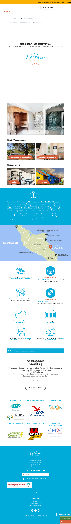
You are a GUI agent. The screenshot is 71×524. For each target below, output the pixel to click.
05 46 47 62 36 (35, 464)
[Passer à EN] (60, 7)
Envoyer (35, 492)
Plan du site (35, 507)
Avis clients (35, 502)
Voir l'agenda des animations (22, 351)
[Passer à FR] (57, 7)
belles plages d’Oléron (54, 339)
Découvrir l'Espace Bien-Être (35, 132)
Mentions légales (35, 505)
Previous (33, 29)
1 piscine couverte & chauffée (22, 277)
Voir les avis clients (35, 388)
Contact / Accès (35, 503)
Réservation (65, 522)
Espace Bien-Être (64, 514)
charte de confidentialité (41, 478)
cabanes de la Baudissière (27, 206)
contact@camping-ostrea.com (35, 466)
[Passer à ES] (63, 7)
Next (39, 29)
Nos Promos (65, 518)
